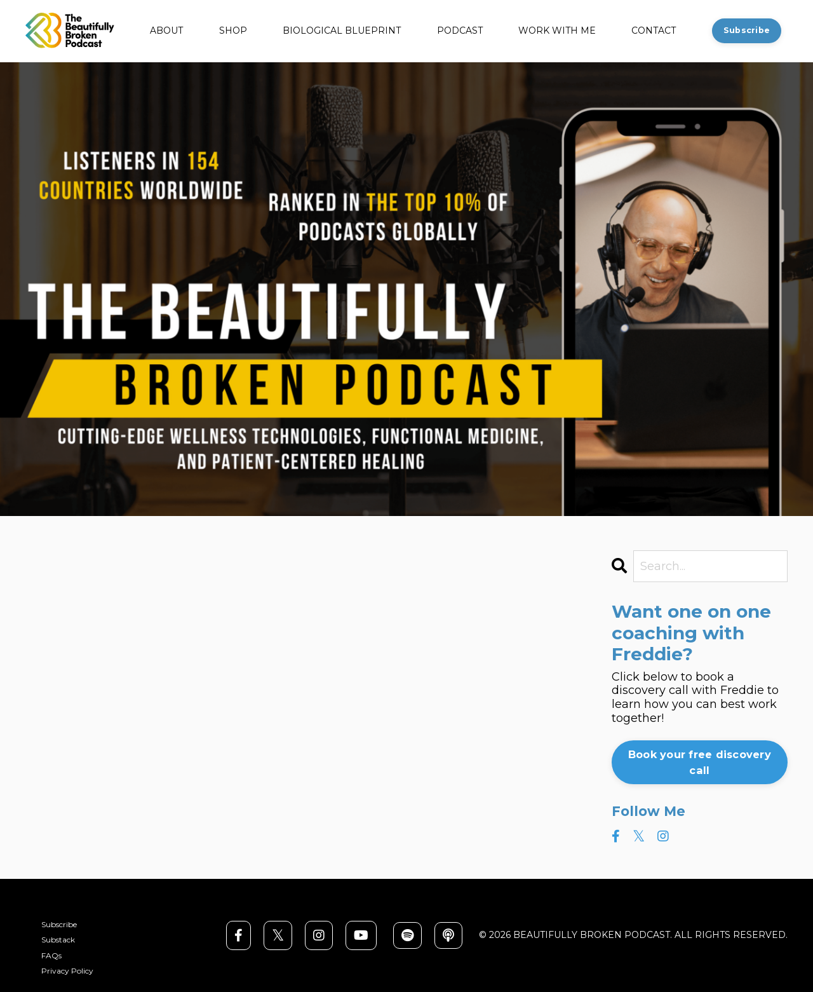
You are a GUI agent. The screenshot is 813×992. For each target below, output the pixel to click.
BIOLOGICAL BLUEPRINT (342, 30)
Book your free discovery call (699, 762)
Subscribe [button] (746, 30)
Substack (58, 939)
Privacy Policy (67, 971)
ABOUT (166, 30)
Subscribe (59, 924)
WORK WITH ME (557, 30)
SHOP (233, 30)
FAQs (51, 955)
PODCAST (460, 30)
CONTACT (653, 30)
